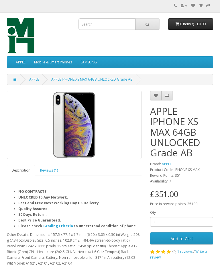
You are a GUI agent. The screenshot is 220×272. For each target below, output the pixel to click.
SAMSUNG (88, 62)
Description (20, 170)
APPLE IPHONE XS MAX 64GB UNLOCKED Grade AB (92, 79)
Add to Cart (181, 238)
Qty (153, 212)
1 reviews (184, 251)
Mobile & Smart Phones (53, 62)
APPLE (20, 62)
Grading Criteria (58, 226)
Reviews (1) (49, 170)
